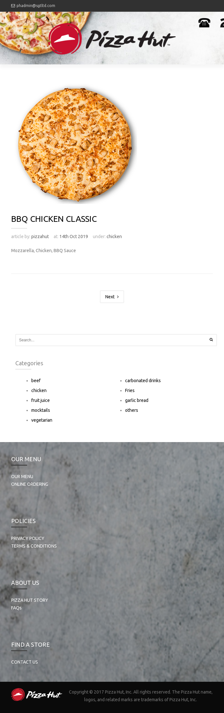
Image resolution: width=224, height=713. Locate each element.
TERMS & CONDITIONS (34, 546)
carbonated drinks (143, 380)
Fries (130, 390)
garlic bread (136, 400)
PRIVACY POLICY (27, 538)
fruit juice (40, 400)
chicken (114, 236)
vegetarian (41, 420)
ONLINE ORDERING (29, 484)
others (131, 410)
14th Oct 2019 (73, 236)
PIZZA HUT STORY (29, 600)
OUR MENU (22, 476)
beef (36, 380)
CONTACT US (24, 662)
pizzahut (40, 236)
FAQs (16, 607)
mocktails (40, 410)
